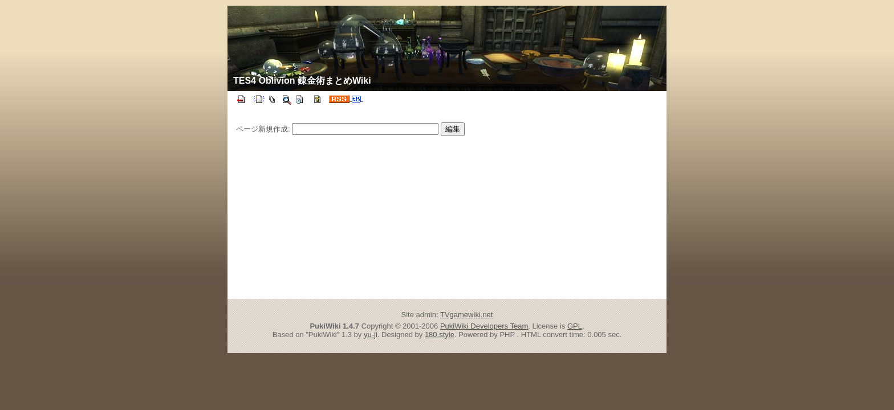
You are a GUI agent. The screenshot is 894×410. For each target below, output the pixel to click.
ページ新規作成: (263, 129)
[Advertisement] (349, 216)
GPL (574, 326)
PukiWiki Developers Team (484, 326)
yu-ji (370, 334)
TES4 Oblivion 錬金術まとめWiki (302, 80)
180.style (439, 334)
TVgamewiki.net (466, 314)
